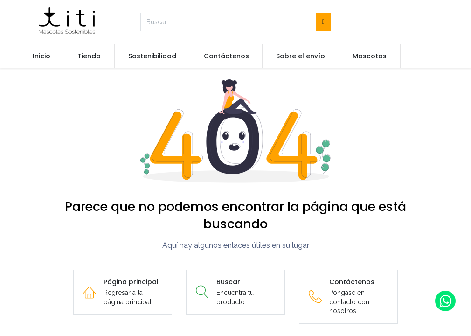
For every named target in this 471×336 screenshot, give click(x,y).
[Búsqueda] (323, 22)
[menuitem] (41, 56)
